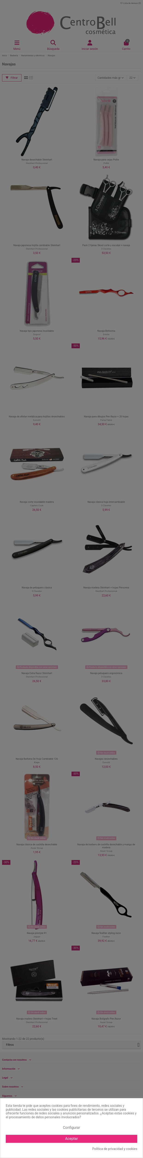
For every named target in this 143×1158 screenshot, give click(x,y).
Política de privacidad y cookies (114, 1149)
